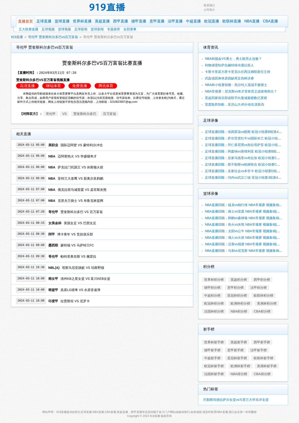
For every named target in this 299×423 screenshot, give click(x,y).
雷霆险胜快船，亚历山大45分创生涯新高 (234, 104)
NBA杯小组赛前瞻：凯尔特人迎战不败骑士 (236, 85)
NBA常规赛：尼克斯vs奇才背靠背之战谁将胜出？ (241, 91)
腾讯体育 (105, 86)
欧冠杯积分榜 (214, 303)
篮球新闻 (97, 29)
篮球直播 (62, 21)
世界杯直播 (82, 21)
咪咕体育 (53, 86)
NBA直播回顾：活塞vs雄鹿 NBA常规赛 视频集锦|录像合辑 (247, 244)
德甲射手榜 (212, 350)
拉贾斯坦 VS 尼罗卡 (75, 301)
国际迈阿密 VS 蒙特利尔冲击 (82, 145)
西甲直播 (120, 21)
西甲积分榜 (262, 279)
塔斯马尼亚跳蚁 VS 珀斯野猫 (83, 268)
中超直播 (193, 21)
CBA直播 (270, 21)
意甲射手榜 (235, 350)
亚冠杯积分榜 (237, 295)
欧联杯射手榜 (263, 358)
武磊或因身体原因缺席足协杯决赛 (229, 78)
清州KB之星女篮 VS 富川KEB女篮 (85, 279)
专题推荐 (113, 29)
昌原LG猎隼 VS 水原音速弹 (80, 290)
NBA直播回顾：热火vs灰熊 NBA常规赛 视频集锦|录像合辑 (247, 224)
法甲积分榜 (258, 287)
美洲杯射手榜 (267, 366)
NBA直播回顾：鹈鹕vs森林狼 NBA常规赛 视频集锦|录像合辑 (249, 218)
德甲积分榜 (212, 287)
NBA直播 (252, 21)
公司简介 (209, 9)
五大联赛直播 (28, 29)
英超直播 (102, 21)
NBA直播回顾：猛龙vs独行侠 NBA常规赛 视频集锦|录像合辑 (249, 205)
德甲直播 (138, 21)
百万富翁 (109, 114)
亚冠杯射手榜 (237, 358)
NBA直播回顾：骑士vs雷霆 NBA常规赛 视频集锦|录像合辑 (247, 211)
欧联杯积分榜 (263, 295)
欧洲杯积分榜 (240, 303)
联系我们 (209, 5)
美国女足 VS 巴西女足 (80, 223)
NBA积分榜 (239, 311)
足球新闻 (80, 29)
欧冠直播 (211, 21)
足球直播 (43, 21)
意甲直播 (157, 21)
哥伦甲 (51, 114)
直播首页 (25, 21)
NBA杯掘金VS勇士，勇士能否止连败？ (233, 58)
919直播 (17, 37)
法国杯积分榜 (214, 311)
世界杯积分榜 (214, 279)
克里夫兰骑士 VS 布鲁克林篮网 (80, 201)
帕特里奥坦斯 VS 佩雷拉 (78, 256)
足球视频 (48, 29)
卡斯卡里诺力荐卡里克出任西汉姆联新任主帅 (237, 72)
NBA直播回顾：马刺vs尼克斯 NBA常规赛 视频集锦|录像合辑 (249, 250)
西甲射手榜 (262, 342)
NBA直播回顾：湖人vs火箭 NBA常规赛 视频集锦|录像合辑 (247, 237)
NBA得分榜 (239, 374)
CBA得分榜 (262, 374)
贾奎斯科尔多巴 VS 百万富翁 (82, 212)
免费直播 (79, 86)
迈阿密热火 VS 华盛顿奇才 (77, 156)
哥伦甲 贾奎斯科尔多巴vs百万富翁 (53, 37)
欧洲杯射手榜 (240, 366)
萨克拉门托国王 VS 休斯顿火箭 (80, 167)
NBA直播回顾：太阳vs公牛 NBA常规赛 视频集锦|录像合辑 (247, 231)
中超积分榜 (212, 295)
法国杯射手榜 (214, 374)
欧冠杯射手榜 (214, 366)
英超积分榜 (239, 279)
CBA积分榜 (262, 311)
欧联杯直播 (231, 21)
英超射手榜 (239, 342)
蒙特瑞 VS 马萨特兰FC (77, 245)
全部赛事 (129, 29)
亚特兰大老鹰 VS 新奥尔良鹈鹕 (80, 178)
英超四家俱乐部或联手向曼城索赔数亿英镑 (236, 98)
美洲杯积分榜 (267, 303)
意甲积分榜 (235, 287)
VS (64, 114)
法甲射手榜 (258, 350)
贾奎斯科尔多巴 (84, 114)
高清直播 (27, 86)
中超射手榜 (212, 358)
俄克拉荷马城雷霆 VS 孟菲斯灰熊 (82, 190)
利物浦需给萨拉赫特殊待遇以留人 (229, 65)
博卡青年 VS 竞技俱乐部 (75, 234)
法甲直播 (175, 21)
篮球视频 (64, 29)
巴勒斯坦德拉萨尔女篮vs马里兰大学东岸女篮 (236, 400)
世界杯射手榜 (214, 342)
